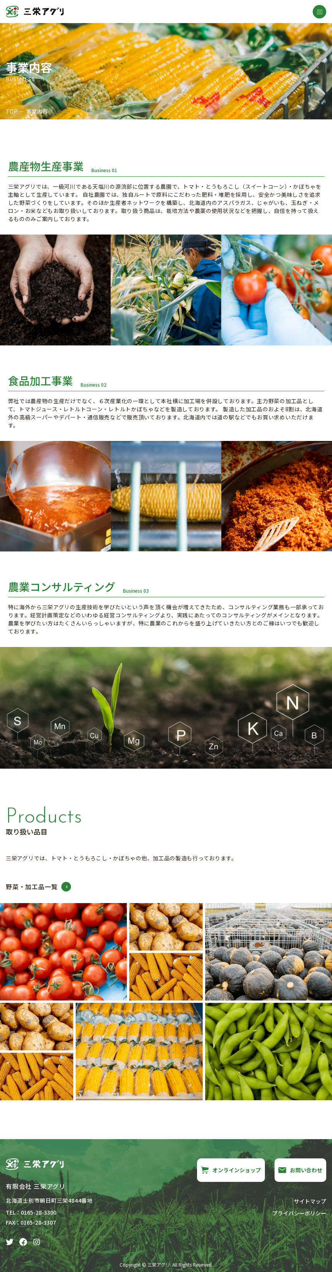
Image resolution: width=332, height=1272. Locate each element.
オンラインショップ (231, 1170)
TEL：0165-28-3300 (31, 1212)
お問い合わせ (300, 1170)
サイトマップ (310, 1201)
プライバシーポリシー (299, 1213)
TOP (11, 111)
